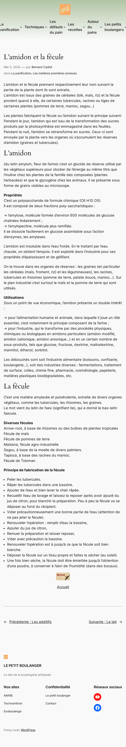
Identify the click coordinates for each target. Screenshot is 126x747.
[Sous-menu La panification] (21, 27)
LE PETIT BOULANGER (22, 666)
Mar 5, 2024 (12, 67)
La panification (21, 73)
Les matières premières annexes (55, 73)
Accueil (63, 587)
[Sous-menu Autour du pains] (101, 27)
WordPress (28, 730)
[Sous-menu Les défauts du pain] (64, 27)
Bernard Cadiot (42, 67)
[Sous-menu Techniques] (46, 27)
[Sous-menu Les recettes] (84, 27)
